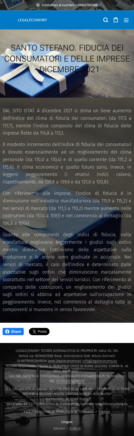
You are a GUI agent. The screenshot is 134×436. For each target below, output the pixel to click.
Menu (126, 20)
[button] (105, 20)
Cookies (104, 412)
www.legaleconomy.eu (64, 361)
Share (13, 331)
